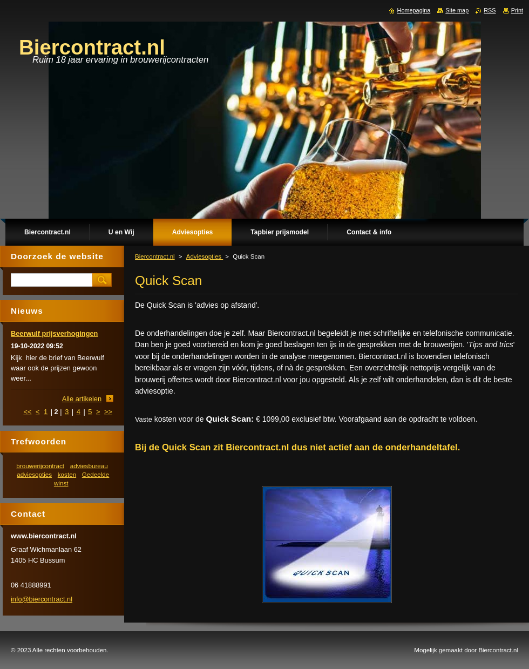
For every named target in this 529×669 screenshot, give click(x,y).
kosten (67, 474)
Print (517, 10)
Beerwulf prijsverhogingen (54, 333)
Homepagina (414, 10)
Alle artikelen (81, 399)
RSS (490, 10)
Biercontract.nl (155, 256)
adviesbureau (89, 465)
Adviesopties (204, 256)
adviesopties (34, 474)
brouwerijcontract (40, 465)
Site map (457, 10)
